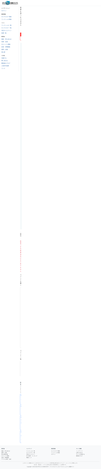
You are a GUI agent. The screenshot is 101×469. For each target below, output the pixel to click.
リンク (3, 68)
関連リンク (29, 457)
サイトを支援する (80, 454)
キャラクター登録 (6, 16)
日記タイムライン (6, 30)
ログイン (3, 10)
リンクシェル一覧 (6, 25)
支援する (3, 58)
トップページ (79, 451)
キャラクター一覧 (6, 28)
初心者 (3, 52)
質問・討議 (4, 49)
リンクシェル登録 (6, 19)
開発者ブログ (79, 456)
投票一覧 (3, 33)
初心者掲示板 (4, 454)
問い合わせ (4, 60)
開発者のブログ (5, 63)
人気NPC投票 (5, 65)
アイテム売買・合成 (6, 459)
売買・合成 (4, 41)
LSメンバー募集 (5, 44)
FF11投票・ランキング (31, 456)
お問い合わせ (79, 452)
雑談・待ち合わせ (6, 39)
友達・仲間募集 (5, 47)
